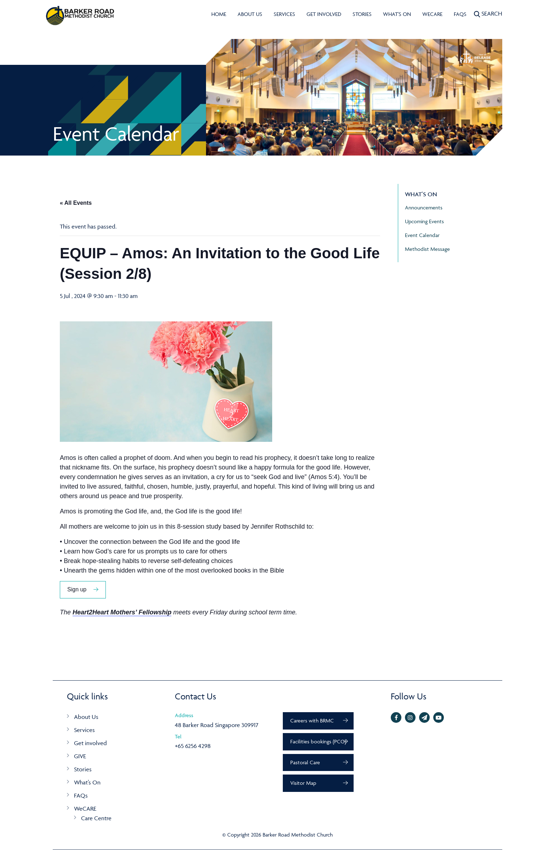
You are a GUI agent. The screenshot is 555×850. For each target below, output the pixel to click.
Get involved (324, 14)
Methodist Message (427, 249)
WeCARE (432, 14)
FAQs (460, 14)
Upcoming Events (424, 221)
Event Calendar (422, 235)
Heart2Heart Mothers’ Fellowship (122, 612)
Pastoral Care (305, 762)
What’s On (87, 782)
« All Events (76, 203)
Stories (362, 14)
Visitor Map (303, 782)
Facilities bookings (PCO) (318, 741)
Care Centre (96, 818)
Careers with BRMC (312, 720)
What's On (397, 14)
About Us (250, 14)
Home (218, 14)
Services (284, 14)
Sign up (76, 589)
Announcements (423, 207)
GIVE (80, 756)
